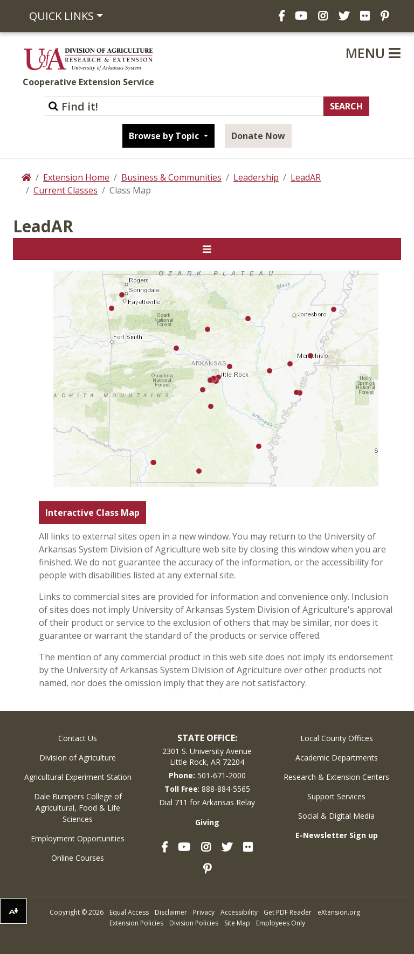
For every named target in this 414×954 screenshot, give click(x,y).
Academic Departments (336, 757)
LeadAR (306, 177)
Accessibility (239, 912)
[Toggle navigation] (207, 249)
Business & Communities (171, 177)
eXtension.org (339, 912)
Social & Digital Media (336, 816)
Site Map (237, 923)
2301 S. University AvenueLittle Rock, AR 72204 (207, 756)
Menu (373, 53)
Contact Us (77, 738)
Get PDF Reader (288, 912)
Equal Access (129, 912)
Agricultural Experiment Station (78, 777)
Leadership (256, 177)
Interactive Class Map (92, 513)
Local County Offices (336, 738)
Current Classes (65, 190)
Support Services (336, 796)
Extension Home (76, 177)
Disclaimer (171, 912)
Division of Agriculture (77, 757)
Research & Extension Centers (336, 777)
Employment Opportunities (78, 838)
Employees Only (280, 923)
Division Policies (193, 923)
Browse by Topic (165, 136)
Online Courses (77, 858)
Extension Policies (136, 923)
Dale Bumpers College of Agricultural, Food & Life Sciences (78, 807)
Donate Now (258, 136)
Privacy (204, 912)
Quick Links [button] (61, 16)
